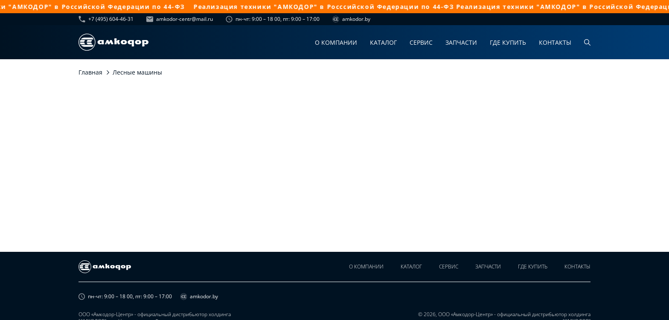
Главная (90, 72)
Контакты (555, 42)
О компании (336, 42)
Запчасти (461, 42)
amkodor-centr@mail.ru (179, 19)
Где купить (508, 42)
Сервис (421, 42)
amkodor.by (351, 19)
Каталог (383, 42)
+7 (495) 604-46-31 (106, 19)
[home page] (113, 42)
